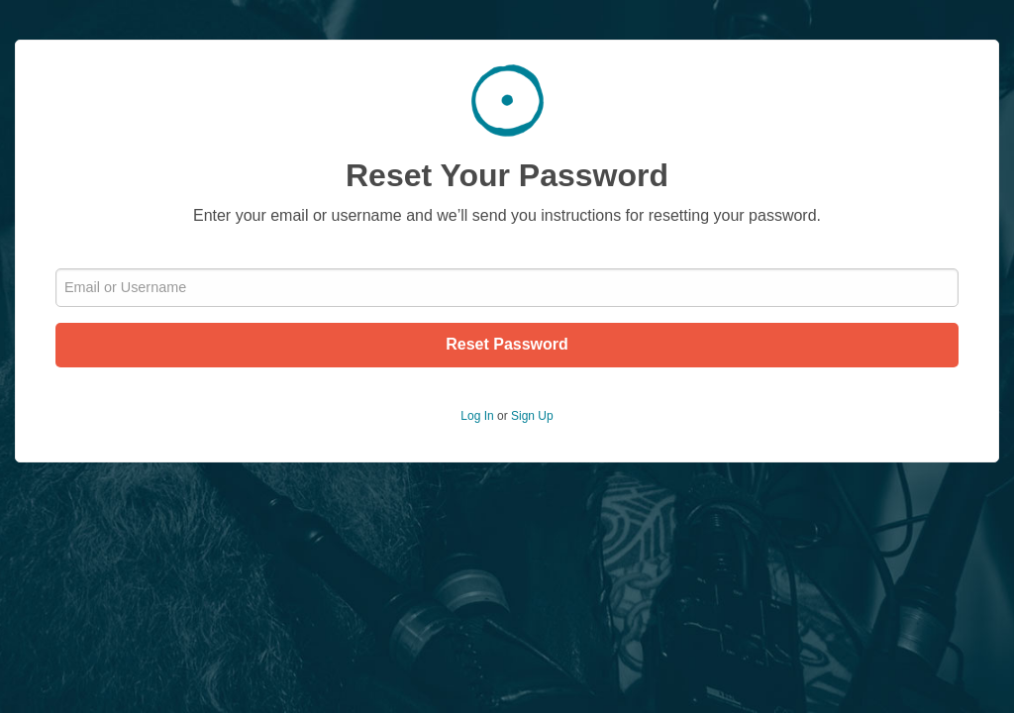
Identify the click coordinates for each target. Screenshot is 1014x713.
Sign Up (532, 416)
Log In (476, 416)
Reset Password (507, 344)
